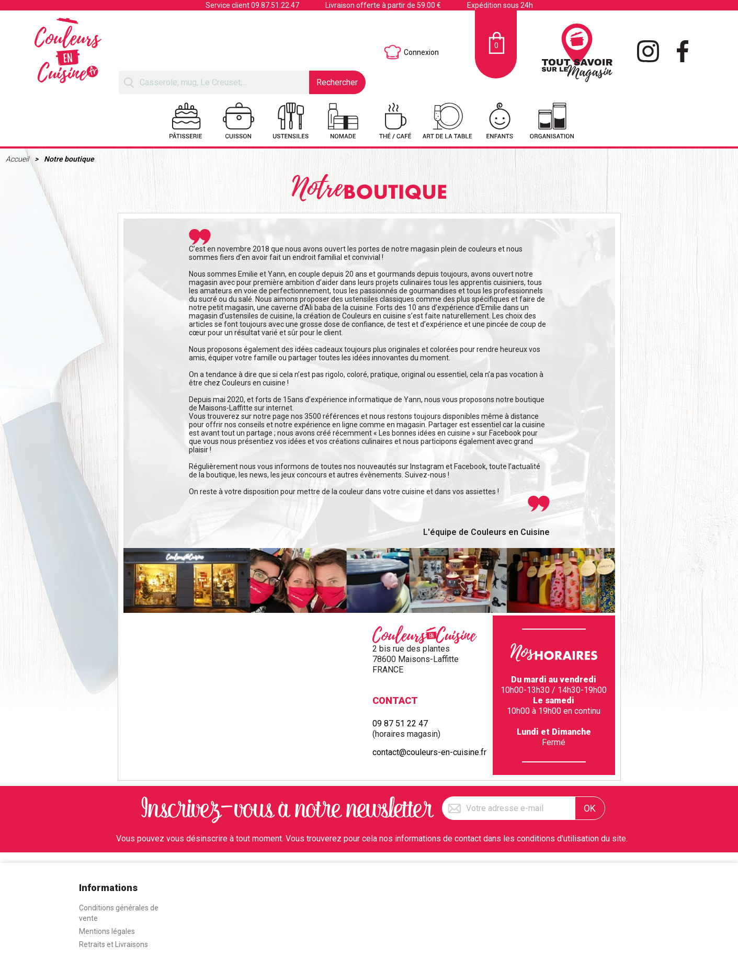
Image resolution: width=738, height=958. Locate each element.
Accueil (18, 159)
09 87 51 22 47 (400, 723)
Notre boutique (69, 159)
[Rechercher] (214, 82)
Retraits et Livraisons (113, 944)
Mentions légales (107, 931)
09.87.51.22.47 (275, 5)
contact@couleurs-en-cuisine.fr (429, 752)
